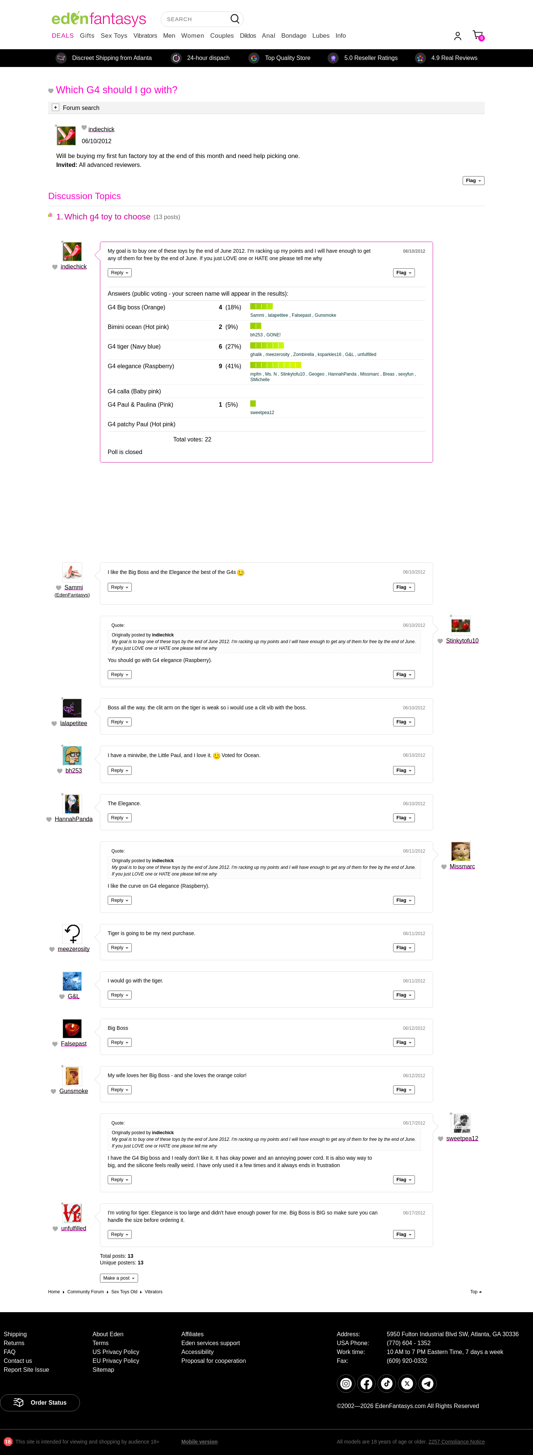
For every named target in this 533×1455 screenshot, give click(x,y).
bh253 (74, 770)
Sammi (73, 587)
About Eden (108, 1334)
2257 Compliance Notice (456, 1442)
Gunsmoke (74, 1091)
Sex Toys (114, 35)
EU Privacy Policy (116, 1361)
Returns (14, 1343)
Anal (268, 35)
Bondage (293, 35)
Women (192, 35)
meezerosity (74, 949)
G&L (74, 996)
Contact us (18, 1361)
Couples (222, 35)
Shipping (15, 1334)
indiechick (101, 129)
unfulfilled (73, 1228)
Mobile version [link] (199, 1442)
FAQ (10, 1352)
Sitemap (103, 1370)
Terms (101, 1343)
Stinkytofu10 (462, 641)
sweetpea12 (462, 1138)
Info (340, 35)
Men (169, 35)
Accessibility (197, 1352)
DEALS (63, 35)
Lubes (320, 35)
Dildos (248, 35)
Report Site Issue (26, 1370)
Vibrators (145, 35)
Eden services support (210, 1343)
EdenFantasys (72, 595)
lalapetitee (73, 723)
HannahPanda (74, 819)
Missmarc (462, 866)
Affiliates (192, 1334)
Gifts (87, 35)
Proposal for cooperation (213, 1361)
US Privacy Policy (116, 1352)
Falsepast (74, 1044)
